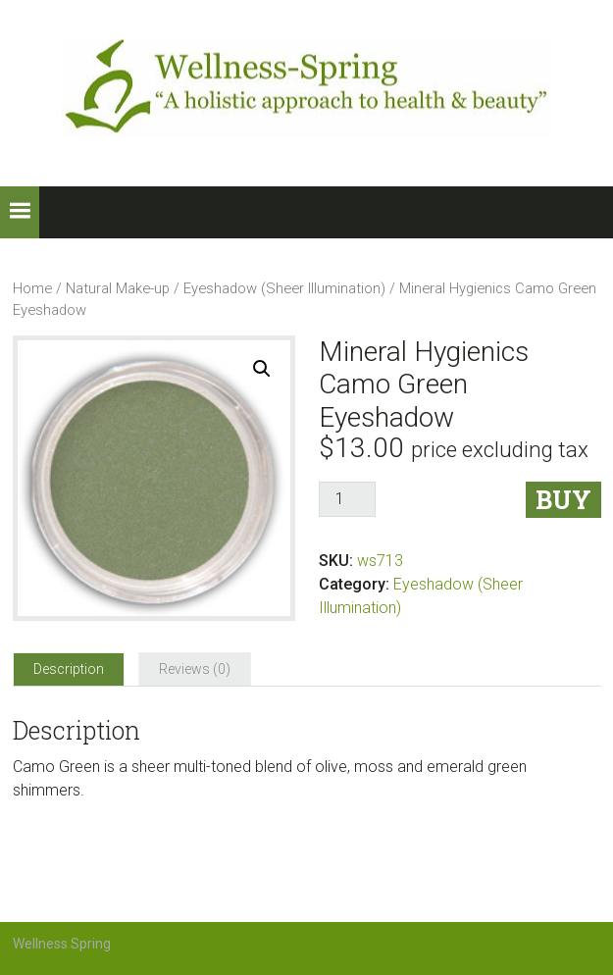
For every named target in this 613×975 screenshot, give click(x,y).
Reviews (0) (194, 669)
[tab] (69, 669)
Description (68, 669)
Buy (563, 500)
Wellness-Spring (307, 88)
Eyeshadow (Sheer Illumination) (284, 288)
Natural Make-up (118, 288)
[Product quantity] (347, 499)
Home (32, 288)
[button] (19, 212)
